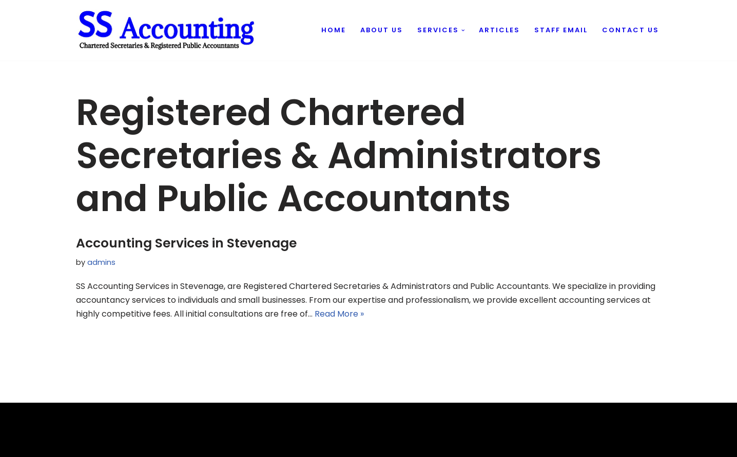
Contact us (630, 30)
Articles (499, 30)
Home (333, 30)
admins (101, 262)
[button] (463, 30)
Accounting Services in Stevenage (186, 243)
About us (381, 30)
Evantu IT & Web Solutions (128, 444)
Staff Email (561, 30)
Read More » (339, 314)
